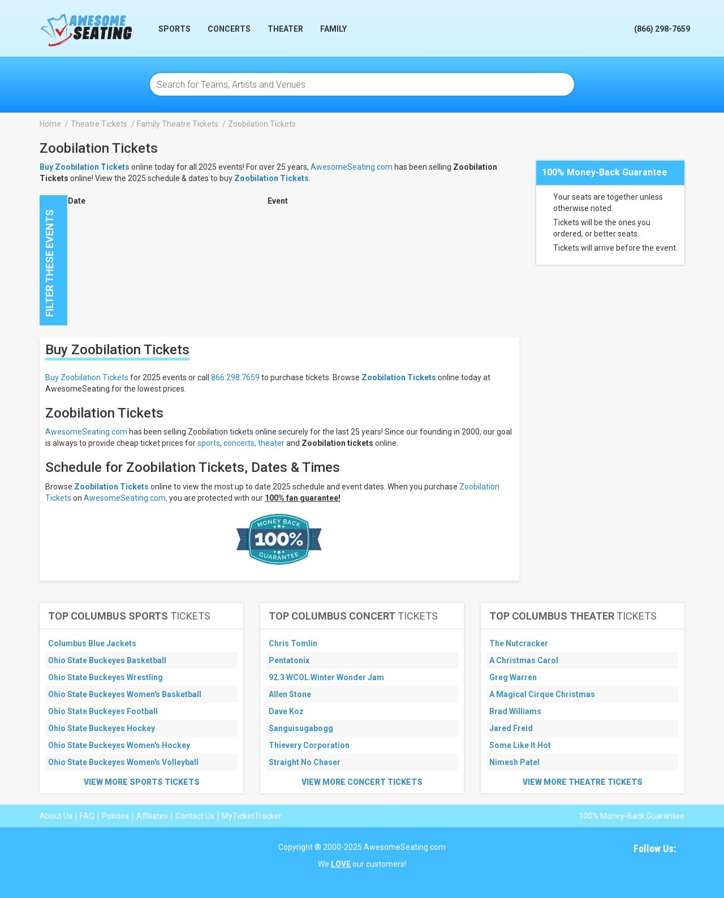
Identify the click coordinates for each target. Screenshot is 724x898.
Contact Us (194, 815)
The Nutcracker (518, 643)
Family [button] (333, 28)
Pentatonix (289, 660)
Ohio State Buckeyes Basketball (107, 660)
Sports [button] (174, 28)
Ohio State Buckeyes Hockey (101, 728)
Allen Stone (290, 694)
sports (208, 443)
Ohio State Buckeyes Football (103, 711)
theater (271, 443)
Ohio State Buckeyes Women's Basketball (124, 694)
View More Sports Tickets (142, 782)
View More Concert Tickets (362, 782)
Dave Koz (286, 711)
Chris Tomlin (293, 643)
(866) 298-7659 (662, 28)
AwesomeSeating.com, (125, 497)
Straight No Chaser (305, 762)
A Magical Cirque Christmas (542, 694)
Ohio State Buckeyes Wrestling (105, 677)
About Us (56, 815)
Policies (115, 815)
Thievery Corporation (309, 745)
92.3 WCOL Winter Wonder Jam (326, 677)
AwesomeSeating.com (352, 166)
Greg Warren (513, 677)
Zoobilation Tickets (271, 178)
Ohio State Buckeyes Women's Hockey (119, 745)
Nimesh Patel (514, 762)
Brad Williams (515, 711)
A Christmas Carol (523, 660)
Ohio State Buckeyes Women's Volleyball (123, 762)
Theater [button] (285, 28)
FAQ (87, 815)
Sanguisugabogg (301, 728)
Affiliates (152, 815)
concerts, (239, 443)
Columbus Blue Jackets (92, 643)
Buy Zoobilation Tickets (86, 377)
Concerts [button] (229, 28)
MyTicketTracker (252, 815)
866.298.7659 (235, 377)
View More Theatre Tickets (583, 782)
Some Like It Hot (520, 745)
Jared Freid (511, 728)
